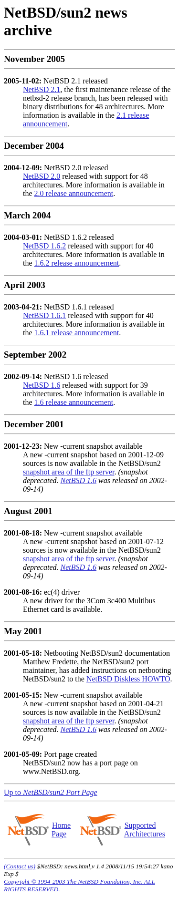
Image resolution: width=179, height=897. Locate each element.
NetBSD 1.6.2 (44, 246)
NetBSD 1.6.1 (44, 315)
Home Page (61, 829)
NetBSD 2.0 (41, 176)
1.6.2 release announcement (76, 263)
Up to (50, 792)
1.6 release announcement (74, 402)
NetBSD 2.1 (41, 89)
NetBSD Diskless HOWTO (128, 679)
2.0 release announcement (74, 193)
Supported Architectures (144, 829)
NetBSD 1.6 (41, 385)
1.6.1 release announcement (76, 333)
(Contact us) (19, 866)
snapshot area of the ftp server (68, 472)
